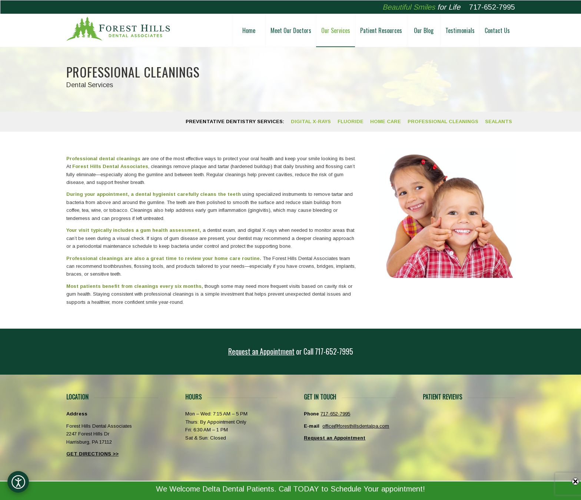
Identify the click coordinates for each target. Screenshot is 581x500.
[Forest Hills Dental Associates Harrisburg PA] (118, 30)
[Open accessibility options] (18, 482)
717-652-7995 (492, 7)
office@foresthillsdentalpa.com (355, 426)
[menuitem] (248, 30)
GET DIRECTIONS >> (92, 454)
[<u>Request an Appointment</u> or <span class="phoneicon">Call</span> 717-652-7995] (290, 351)
